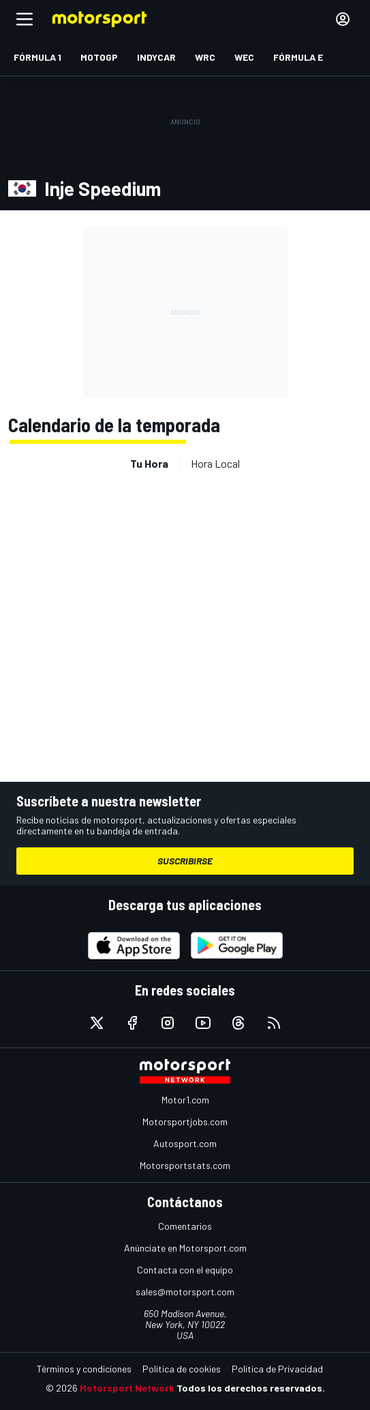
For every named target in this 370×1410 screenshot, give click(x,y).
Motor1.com (185, 1099)
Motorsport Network (127, 1388)
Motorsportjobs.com (185, 1121)
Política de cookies (181, 1368)
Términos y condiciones (84, 1368)
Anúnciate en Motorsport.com (185, 1248)
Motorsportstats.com (185, 1165)
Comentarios (185, 1226)
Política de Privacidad (277, 1368)
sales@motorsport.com (185, 1291)
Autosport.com (185, 1143)
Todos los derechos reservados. (250, 1388)
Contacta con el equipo (185, 1269)
